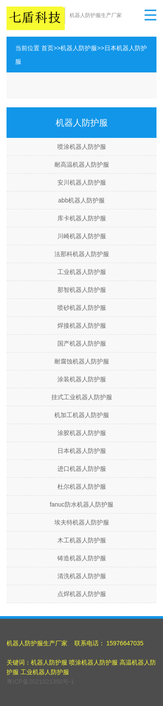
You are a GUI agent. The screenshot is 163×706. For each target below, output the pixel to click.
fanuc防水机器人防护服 (81, 504)
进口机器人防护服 (81, 468)
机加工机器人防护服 (81, 414)
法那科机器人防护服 (81, 253)
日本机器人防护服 (81, 450)
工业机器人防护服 (81, 271)
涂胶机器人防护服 (81, 432)
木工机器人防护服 (81, 540)
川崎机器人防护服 (81, 236)
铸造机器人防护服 (81, 558)
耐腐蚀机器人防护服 (81, 361)
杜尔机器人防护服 (81, 486)
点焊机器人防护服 (81, 593)
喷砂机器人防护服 (81, 307)
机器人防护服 (78, 48)
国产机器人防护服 (81, 343)
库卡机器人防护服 (81, 218)
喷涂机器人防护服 (81, 146)
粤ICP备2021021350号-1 (40, 681)
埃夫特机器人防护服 (81, 522)
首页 (47, 48)
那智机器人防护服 (81, 289)
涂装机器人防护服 (81, 379)
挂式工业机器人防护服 (81, 397)
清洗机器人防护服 (81, 575)
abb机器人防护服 (81, 200)
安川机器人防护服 (81, 182)
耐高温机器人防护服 (81, 164)
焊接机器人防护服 (81, 325)
